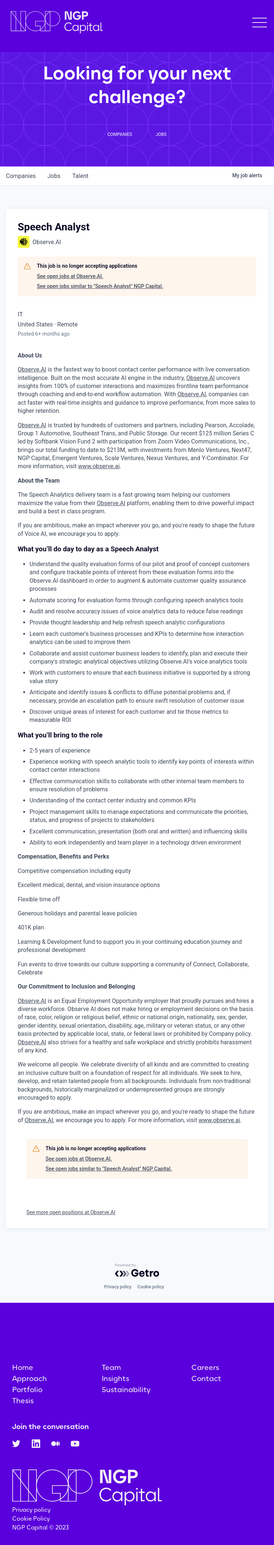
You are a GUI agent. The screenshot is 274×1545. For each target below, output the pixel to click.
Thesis (23, 1400)
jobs (54, 175)
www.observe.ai (99, 466)
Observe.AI (32, 369)
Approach (29, 1378)
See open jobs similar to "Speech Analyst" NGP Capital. (100, 286)
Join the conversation (50, 1426)
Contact (206, 1378)
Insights (115, 1378)
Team (111, 1367)
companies (21, 175)
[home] (55, 22)
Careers (205, 1367)
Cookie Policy (31, 1518)
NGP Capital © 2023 (40, 1527)
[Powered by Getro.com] (137, 1270)
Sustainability (126, 1389)
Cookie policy (151, 1286)
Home (22, 1367)
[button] (259, 22)
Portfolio (27, 1389)
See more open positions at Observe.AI (71, 1212)
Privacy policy (117, 1286)
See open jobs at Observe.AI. (70, 276)
